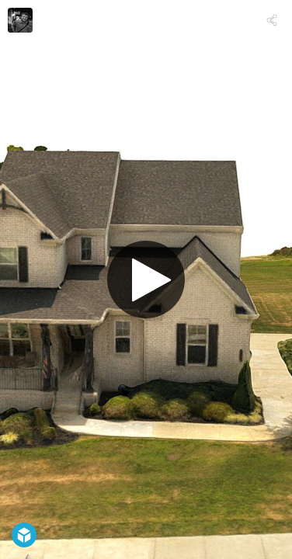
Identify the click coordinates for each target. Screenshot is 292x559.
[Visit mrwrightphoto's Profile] (20, 20)
